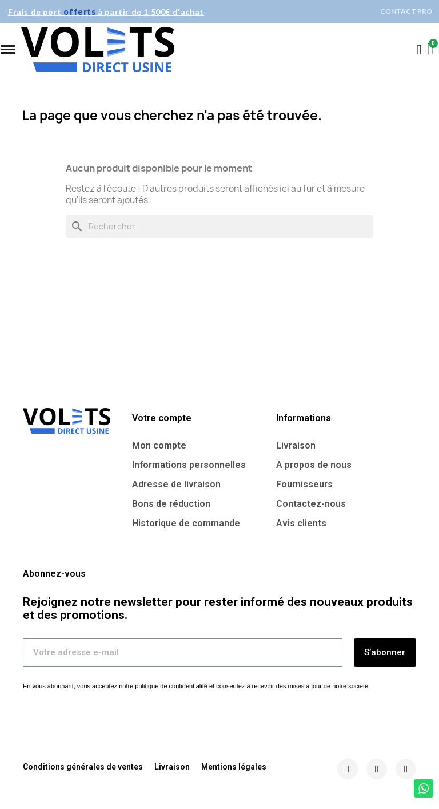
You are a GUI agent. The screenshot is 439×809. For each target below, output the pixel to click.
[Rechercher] (219, 226)
